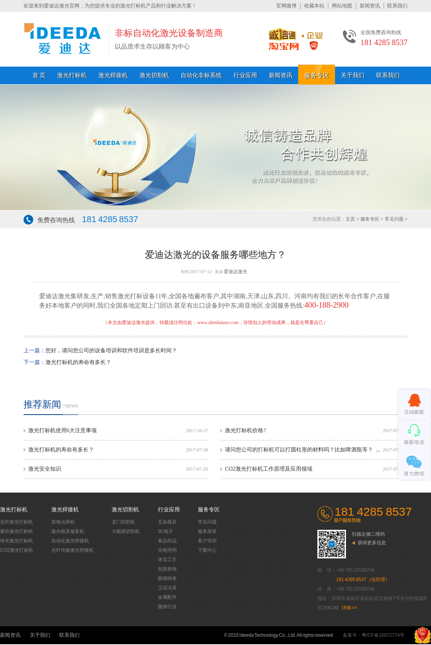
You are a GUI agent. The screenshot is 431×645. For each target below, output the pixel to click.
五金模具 (167, 522)
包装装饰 (167, 569)
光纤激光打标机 (16, 522)
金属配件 (167, 597)
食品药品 (167, 541)
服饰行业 (167, 606)
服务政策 (207, 531)
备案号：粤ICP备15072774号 (373, 635)
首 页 (39, 75)
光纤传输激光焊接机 (72, 550)
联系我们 (397, 6)
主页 (350, 219)
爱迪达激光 (235, 271)
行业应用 (245, 75)
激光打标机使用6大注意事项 (62, 430)
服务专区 (316, 75)
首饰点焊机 (63, 522)
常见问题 (394, 219)
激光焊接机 (113, 75)
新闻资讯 (370, 6)
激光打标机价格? (245, 430)
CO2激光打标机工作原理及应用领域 (268, 469)
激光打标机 (72, 75)
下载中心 (207, 550)
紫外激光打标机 (16, 531)
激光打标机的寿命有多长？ (78, 362)
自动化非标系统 (201, 75)
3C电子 (165, 531)
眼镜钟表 (167, 578)
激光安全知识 (44, 469)
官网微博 (286, 6)
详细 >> (349, 608)
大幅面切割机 (126, 531)
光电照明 (167, 550)
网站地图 (342, 6)
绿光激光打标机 (16, 541)
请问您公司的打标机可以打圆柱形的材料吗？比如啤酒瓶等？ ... (302, 450)
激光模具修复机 (67, 531)
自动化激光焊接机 (70, 541)
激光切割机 (154, 75)
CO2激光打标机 (16, 550)
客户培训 (207, 541)
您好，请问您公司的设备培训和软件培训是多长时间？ (111, 350)
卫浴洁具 (167, 588)
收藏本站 (314, 6)
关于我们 (352, 75)
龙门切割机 (123, 522)
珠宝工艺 (167, 559)
